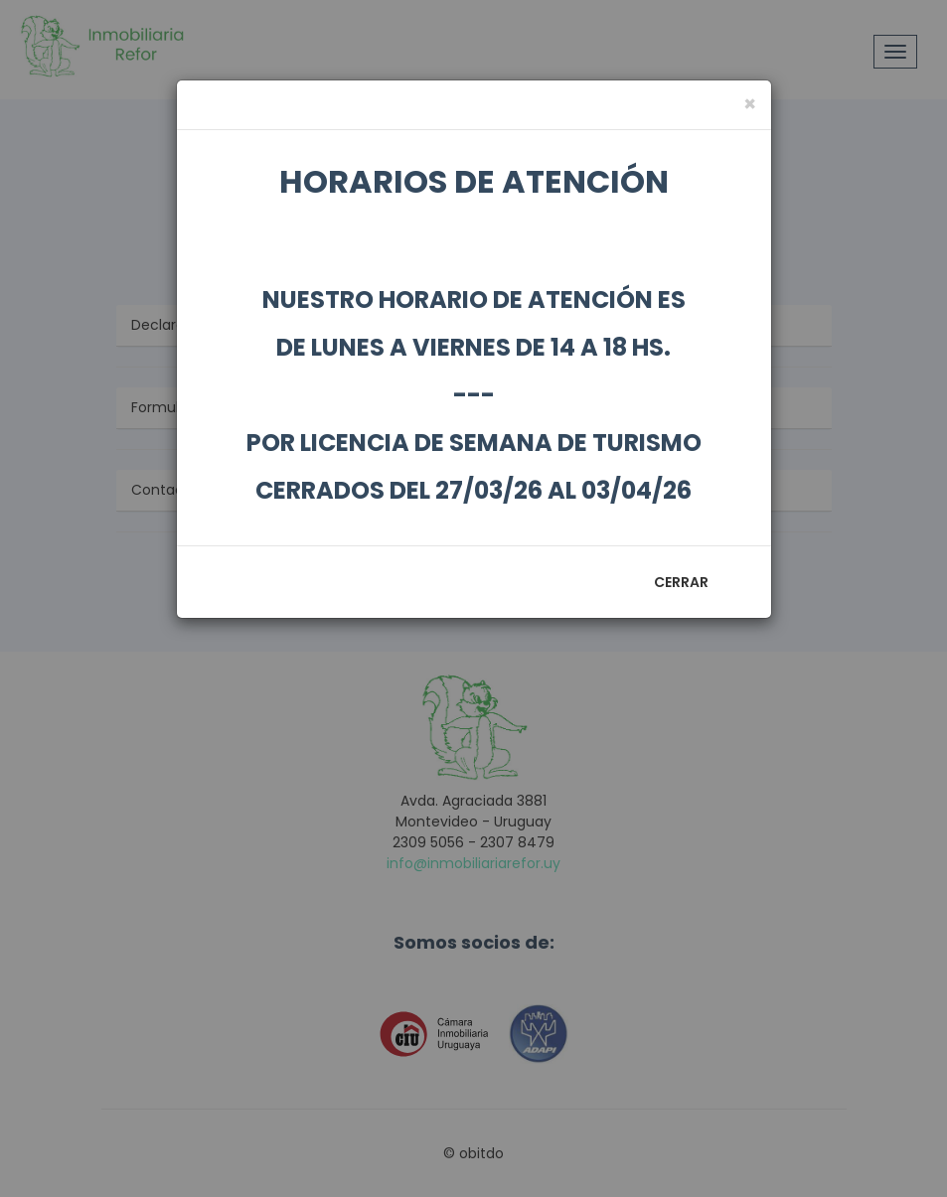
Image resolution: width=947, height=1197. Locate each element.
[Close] (749, 103)
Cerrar (681, 582)
